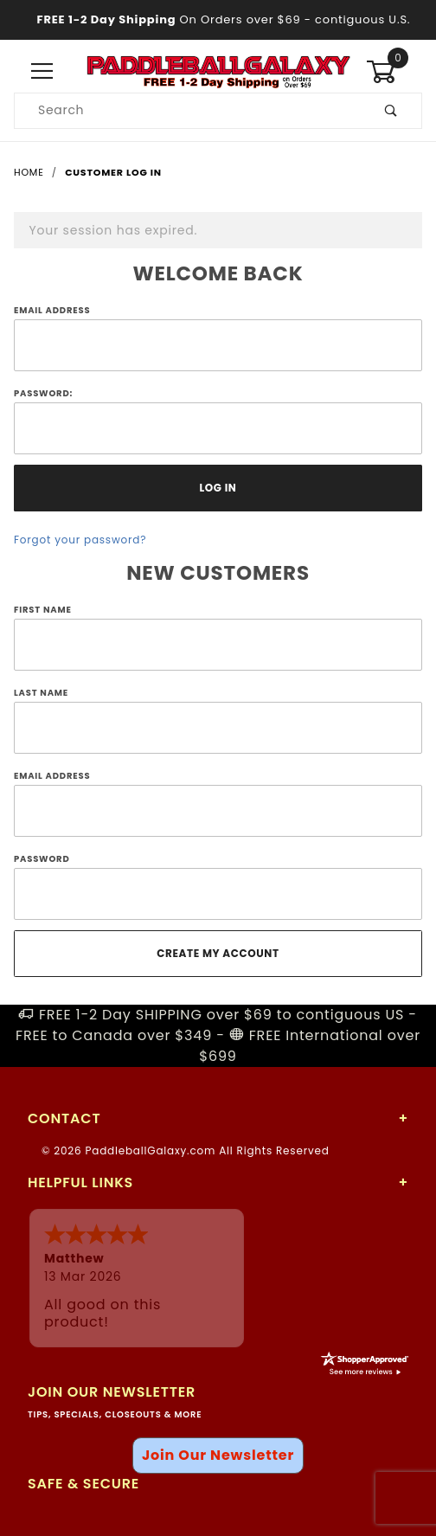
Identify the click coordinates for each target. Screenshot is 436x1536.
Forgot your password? (80, 539)
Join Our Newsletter (218, 1455)
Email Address (52, 310)
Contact (64, 1118)
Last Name (41, 692)
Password (41, 858)
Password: (43, 393)
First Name (43, 609)
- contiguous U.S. (218, 19)
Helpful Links (80, 1182)
